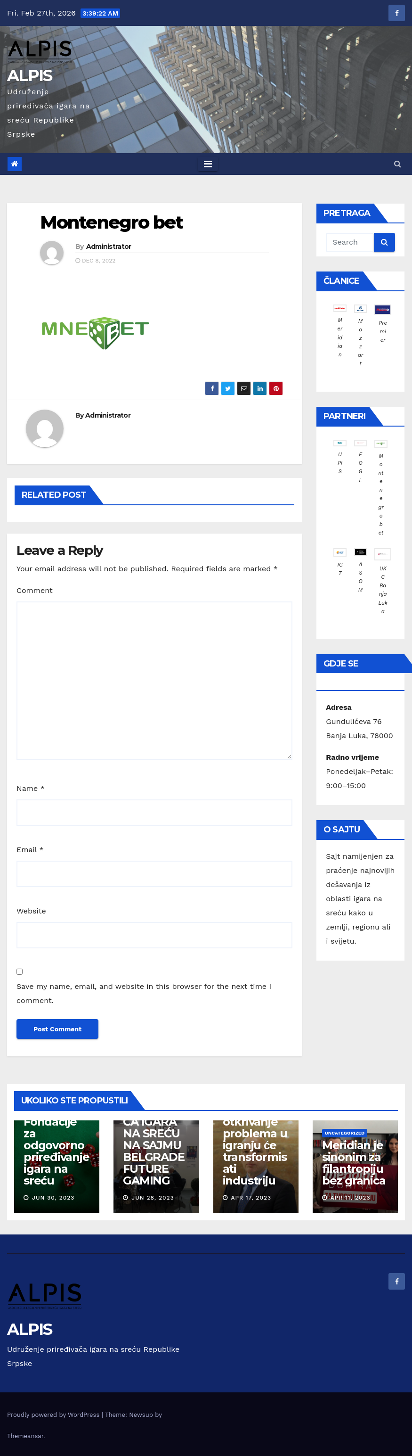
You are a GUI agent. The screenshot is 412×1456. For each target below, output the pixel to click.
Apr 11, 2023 (351, 1197)
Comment (34, 590)
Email (30, 849)
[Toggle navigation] (208, 164)
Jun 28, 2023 (152, 1197)
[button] (397, 163)
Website (31, 910)
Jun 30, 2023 (53, 1197)
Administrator (108, 246)
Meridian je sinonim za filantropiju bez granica (354, 1162)
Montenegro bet (111, 222)
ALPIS (29, 75)
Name (30, 788)
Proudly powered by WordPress (54, 1414)
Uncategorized (345, 1132)
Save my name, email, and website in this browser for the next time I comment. (143, 993)
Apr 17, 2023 (251, 1197)
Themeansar (25, 1436)
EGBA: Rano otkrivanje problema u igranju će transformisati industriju (255, 1145)
